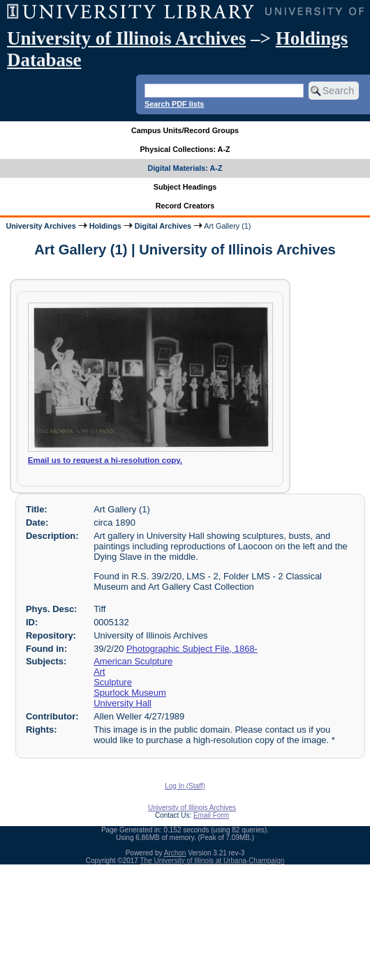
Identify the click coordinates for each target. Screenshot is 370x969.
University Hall (122, 703)
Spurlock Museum (130, 692)
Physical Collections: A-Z (185, 149)
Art (99, 671)
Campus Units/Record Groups (185, 130)
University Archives (40, 226)
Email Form (211, 815)
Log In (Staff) (185, 786)
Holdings (105, 226)
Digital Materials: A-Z (185, 168)
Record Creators (185, 205)
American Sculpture (133, 661)
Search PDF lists (174, 104)
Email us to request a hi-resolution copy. (105, 460)
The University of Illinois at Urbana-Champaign (212, 860)
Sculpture (113, 682)
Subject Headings (185, 187)
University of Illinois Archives (126, 38)
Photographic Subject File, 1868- (192, 648)
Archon (175, 853)
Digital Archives (163, 226)
